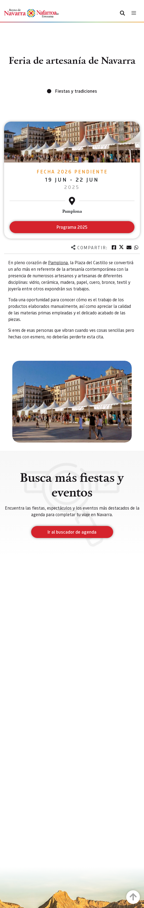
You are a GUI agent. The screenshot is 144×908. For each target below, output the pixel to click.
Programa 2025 (72, 227)
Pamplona (58, 262)
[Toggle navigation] (134, 13)
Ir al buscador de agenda (72, 532)
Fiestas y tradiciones (76, 91)
